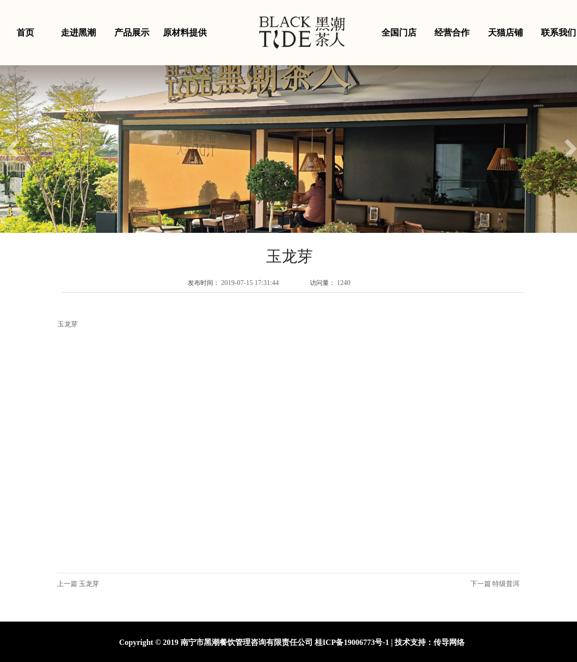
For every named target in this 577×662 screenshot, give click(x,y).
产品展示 (131, 33)
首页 (25, 33)
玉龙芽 (89, 583)
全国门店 (398, 33)
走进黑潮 (78, 33)
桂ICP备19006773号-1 (352, 642)
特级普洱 (506, 583)
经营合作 (451, 33)
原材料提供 (185, 33)
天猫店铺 (505, 33)
